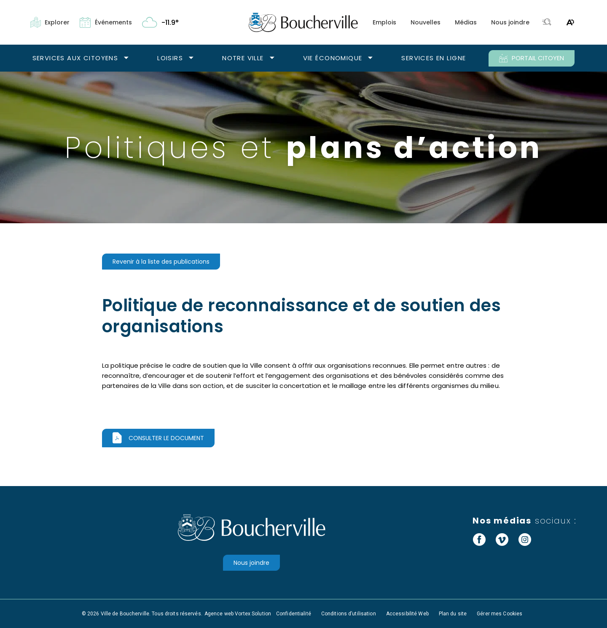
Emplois (384, 22)
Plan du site (453, 614)
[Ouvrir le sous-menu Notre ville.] (272, 58)
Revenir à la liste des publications (161, 261)
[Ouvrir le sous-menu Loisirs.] (191, 58)
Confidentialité (293, 614)
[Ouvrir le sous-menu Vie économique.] (370, 58)
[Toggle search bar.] (547, 22)
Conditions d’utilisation (348, 614)
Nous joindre (510, 22)
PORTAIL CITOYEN (531, 58)
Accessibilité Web (407, 614)
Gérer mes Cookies (499, 614)
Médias (466, 22)
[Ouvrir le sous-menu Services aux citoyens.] (126, 58)
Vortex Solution (253, 614)
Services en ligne (433, 57)
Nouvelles (425, 22)
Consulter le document (166, 438)
